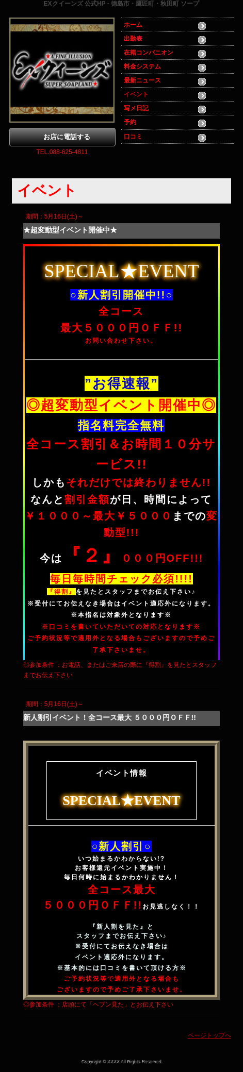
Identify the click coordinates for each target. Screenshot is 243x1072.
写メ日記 (136, 108)
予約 (130, 122)
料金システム (142, 66)
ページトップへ (209, 1035)
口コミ (133, 136)
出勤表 (133, 38)
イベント (136, 94)
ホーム (133, 24)
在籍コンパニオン (148, 52)
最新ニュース (142, 80)
